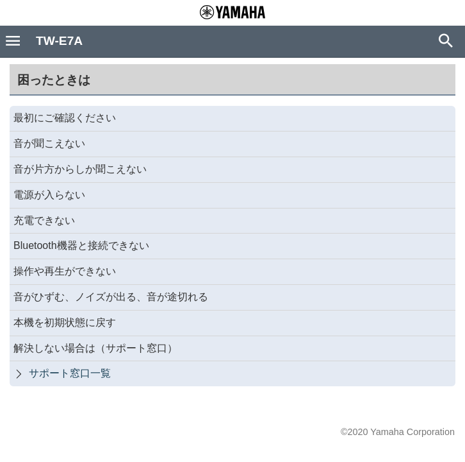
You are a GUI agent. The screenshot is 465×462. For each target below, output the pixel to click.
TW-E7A (59, 40)
